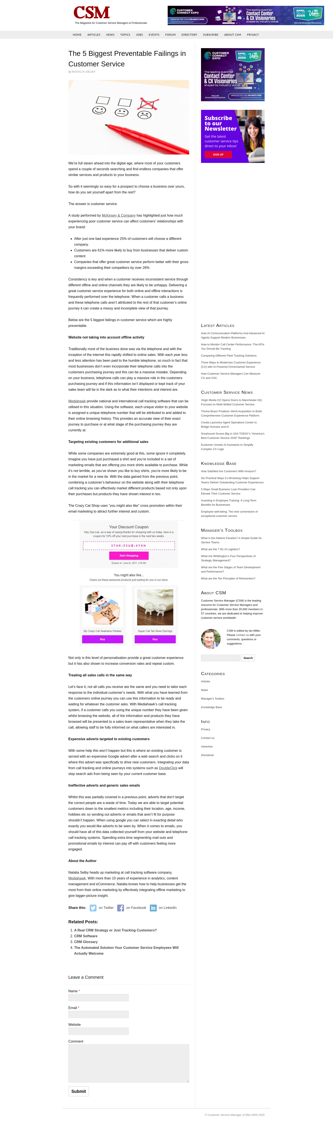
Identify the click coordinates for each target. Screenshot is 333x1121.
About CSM (232, 35)
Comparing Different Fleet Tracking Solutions (228, 355)
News (110, 35)
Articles (93, 35)
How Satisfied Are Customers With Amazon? (228, 471)
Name (74, 991)
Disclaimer (207, 755)
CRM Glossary (86, 942)
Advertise (207, 746)
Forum (170, 35)
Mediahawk (77, 401)
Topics (125, 35)
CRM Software (85, 936)
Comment (75, 1041)
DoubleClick (168, 768)
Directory (189, 35)
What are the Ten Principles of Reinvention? (228, 578)
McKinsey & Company (119, 215)
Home (77, 35)
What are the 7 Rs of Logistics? (220, 549)
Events (154, 35)
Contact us (207, 738)
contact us (242, 635)
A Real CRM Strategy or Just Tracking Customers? (115, 930)
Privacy (253, 35)
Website (74, 1024)
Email (73, 1008)
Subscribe (211, 35)
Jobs (139, 35)
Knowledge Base (211, 707)
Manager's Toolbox (212, 698)
